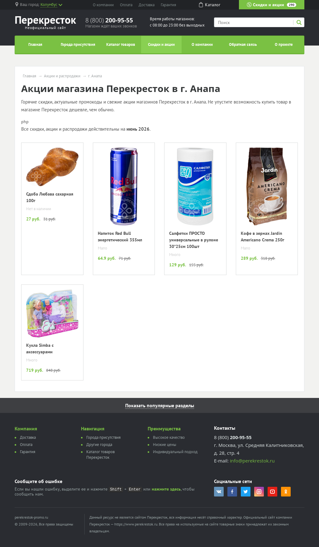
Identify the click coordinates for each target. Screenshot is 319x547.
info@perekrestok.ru (252, 460)
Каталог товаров (120, 44)
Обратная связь (243, 44)
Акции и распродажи (62, 76)
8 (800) (109, 20)
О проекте (284, 44)
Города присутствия (78, 44)
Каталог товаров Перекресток (100, 454)
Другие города (99, 444)
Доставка (147, 4)
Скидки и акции (271, 4)
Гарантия (168, 4)
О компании (103, 4)
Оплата (126, 4)
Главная (35, 44)
